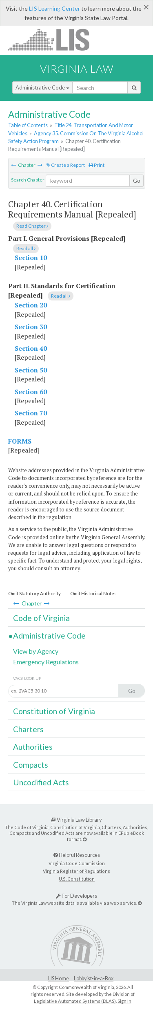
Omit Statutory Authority (34, 593)
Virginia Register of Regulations (76, 871)
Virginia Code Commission (77, 863)
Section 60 (31, 391)
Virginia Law (76, 69)
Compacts (30, 764)
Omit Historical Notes (93, 593)
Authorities (33, 746)
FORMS (19, 441)
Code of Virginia (41, 618)
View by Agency (35, 651)
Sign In (124, 1001)
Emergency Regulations (46, 662)
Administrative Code (42, 87)
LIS (53, 39)
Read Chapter (32, 226)
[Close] (146, 7)
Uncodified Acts (41, 782)
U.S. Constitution (77, 878)
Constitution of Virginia (54, 711)
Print (96, 165)
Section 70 (31, 412)
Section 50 (31, 369)
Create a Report (66, 165)
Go (136, 180)
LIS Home (58, 978)
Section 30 (31, 326)
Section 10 (31, 257)
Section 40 (31, 348)
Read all (25, 248)
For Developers (76, 895)
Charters (28, 729)
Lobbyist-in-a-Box (93, 978)
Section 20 (31, 304)
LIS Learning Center (54, 8)
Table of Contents (28, 125)
